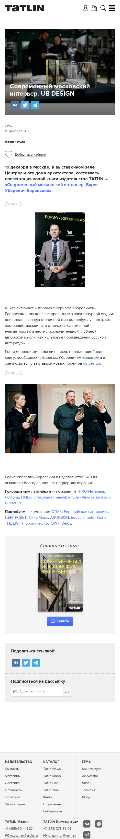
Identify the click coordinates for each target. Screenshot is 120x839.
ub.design (91, 364)
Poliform (12, 497)
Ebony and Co (37, 524)
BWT (55, 524)
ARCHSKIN (59, 518)
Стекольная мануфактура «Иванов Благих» (71, 497)
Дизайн (87, 783)
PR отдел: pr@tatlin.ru (21, 835)
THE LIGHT (14, 524)
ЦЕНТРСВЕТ (16, 518)
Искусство (90, 776)
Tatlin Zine (51, 790)
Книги (48, 797)
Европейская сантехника (86, 512)
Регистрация (15, 804)
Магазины (13, 776)
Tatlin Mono (52, 776)
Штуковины (52, 804)
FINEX (26, 497)
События (89, 790)
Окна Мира (38, 518)
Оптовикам (13, 790)
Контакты (12, 769)
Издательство (18, 762)
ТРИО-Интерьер (91, 492)
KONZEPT (13, 503)
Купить (60, 621)
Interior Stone (95, 518)
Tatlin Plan (51, 783)
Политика (12, 797)
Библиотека (52, 811)
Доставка (12, 783)
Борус (76, 518)
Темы (86, 762)
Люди (86, 797)
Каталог (51, 762)
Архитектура (15, 142)
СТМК (56, 512)
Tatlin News (52, 769)
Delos (66, 524)
